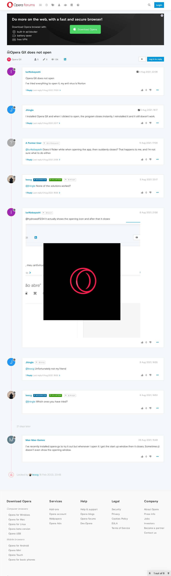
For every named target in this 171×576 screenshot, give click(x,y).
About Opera (151, 509)
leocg (29, 179)
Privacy (116, 514)
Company (151, 501)
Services (55, 501)
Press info (149, 514)
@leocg (40, 362)
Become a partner (154, 528)
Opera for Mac (17, 519)
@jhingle (30, 185)
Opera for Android (19, 545)
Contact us (150, 532)
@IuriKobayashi (51, 143)
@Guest (47, 213)
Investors (149, 523)
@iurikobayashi (34, 149)
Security (116, 509)
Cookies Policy (120, 518)
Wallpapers (55, 518)
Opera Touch (16, 555)
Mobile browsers (15, 539)
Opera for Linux (17, 524)
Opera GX (17, 59)
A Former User (33, 143)
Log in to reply (155, 59)
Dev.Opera (86, 523)
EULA (115, 523)
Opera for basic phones (22, 559)
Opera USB (15, 533)
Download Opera (87, 29)
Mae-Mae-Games (35, 440)
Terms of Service (121, 528)
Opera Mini (15, 550)
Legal (116, 501)
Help (83, 501)
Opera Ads (55, 523)
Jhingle (30, 110)
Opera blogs (87, 514)
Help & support (89, 509)
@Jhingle (70, 179)
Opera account (57, 514)
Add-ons (54, 509)
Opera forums (88, 518)
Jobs (147, 518)
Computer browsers (17, 508)
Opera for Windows (19, 514)
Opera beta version (19, 529)
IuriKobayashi (33, 72)
